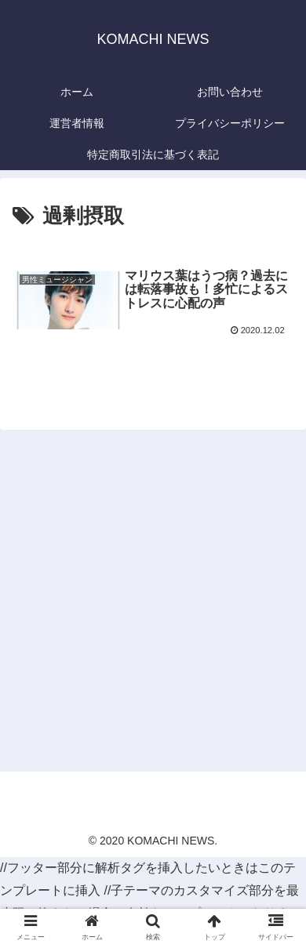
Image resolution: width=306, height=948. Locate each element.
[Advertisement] (153, 603)
